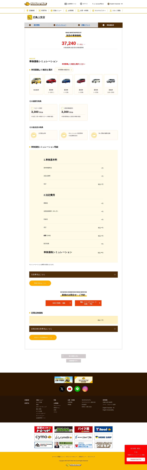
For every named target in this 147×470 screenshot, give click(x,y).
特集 (55, 400)
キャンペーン (57, 405)
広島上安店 (39, 17)
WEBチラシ (57, 407)
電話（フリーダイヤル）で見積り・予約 (88, 303)
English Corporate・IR (108, 407)
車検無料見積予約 (135, 459)
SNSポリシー (82, 456)
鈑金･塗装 (38, 409)
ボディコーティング (41, 406)
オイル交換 (39, 411)
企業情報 (70, 402)
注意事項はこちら (38, 275)
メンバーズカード (40, 413)
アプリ (55, 412)
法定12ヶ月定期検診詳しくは (43, 337)
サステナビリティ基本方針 (89, 402)
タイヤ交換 (39, 402)
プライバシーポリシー (71, 456)
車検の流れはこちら (40, 283)
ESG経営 (84, 404)
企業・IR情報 (83, 11)
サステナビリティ (99, 11)
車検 (37, 404)
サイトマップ (91, 456)
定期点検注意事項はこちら (41, 329)
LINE (55, 410)
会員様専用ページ (40, 418)
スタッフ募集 (115, 11)
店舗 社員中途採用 (107, 402)
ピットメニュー (40, 415)
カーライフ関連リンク (58, 456)
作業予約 (43, 11)
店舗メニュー (56, 11)
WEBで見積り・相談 (59, 303)
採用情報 (105, 400)
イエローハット (35, 4)
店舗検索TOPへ (73, 361)
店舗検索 (30, 11)
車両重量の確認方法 (63, 69)
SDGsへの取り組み (87, 406)
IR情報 (69, 404)
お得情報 (69, 11)
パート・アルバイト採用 (109, 404)
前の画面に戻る (73, 356)
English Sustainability (108, 410)
